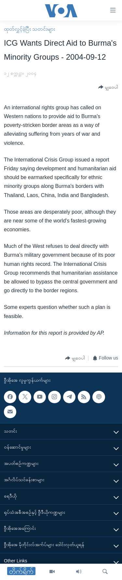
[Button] (108, 87)
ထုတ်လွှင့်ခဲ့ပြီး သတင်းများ (29, 29)
